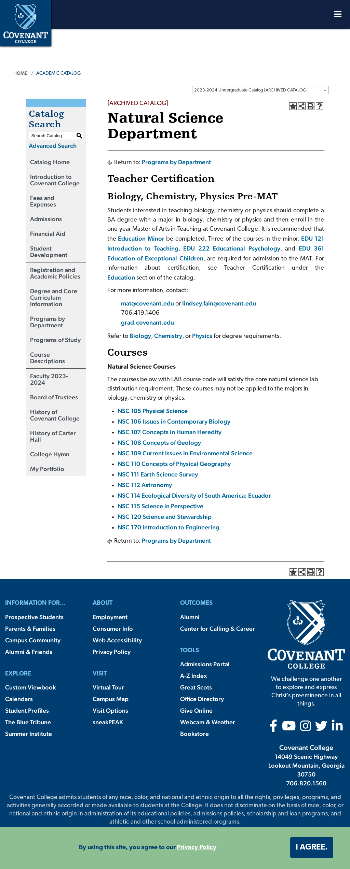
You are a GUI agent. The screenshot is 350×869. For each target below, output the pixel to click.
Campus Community (32, 640)
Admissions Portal (205, 664)
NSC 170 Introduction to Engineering (168, 527)
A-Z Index (193, 675)
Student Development (48, 251)
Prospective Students (34, 617)
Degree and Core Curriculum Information (53, 297)
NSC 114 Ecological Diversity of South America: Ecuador (194, 495)
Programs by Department (47, 322)
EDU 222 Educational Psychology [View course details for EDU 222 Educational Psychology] (230, 248)
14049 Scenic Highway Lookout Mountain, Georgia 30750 (306, 765)
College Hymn (49, 454)
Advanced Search (53, 145)
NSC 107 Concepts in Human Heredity (169, 432)
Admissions (46, 219)
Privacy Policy (112, 651)
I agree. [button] (312, 847)
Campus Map (111, 698)
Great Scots (196, 687)
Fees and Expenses (43, 201)
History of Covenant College (55, 415)
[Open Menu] (338, 15)
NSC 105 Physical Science (153, 410)
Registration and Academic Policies (55, 273)
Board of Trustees (54, 397)
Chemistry (168, 335)
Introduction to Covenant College (55, 180)
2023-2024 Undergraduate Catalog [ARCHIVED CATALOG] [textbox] (251, 90)
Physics (202, 335)
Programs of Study (55, 339)
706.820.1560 (306, 783)
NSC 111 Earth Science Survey (158, 474)
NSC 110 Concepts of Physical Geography (174, 463)
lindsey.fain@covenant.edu (219, 303)
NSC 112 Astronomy (145, 484)
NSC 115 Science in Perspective (160, 506)
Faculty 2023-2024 (49, 379)
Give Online (196, 710)
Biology (140, 335)
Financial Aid (47, 233)
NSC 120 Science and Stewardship (165, 516)
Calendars (19, 698)
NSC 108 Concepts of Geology (159, 442)
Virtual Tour (108, 687)
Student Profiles (27, 710)
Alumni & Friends (28, 651)
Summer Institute (28, 733)
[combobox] (260, 90)
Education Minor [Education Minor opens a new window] (141, 238)
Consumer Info (113, 628)
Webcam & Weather (207, 722)
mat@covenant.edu (148, 303)
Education (121, 277)
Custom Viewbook (30, 687)
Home (20, 73)
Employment (110, 617)
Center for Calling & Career (217, 628)
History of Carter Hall (53, 436)
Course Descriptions (47, 358)
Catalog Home (50, 162)
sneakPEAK (108, 722)
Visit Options (110, 710)
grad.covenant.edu (147, 322)
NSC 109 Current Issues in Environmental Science (185, 453)
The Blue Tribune (28, 722)
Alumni (190, 617)
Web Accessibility (117, 640)
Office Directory (202, 698)
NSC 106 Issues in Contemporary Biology (174, 421)
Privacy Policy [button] (196, 847)
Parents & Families (30, 628)
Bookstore (194, 733)
